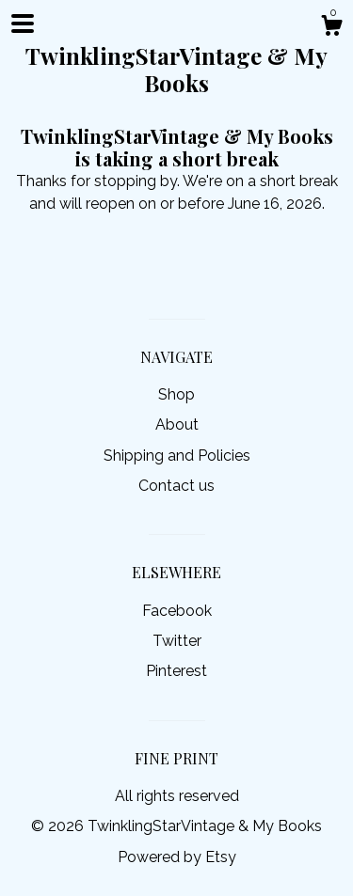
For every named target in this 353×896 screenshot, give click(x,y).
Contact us (176, 486)
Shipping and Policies (177, 455)
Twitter (176, 641)
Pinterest (176, 671)
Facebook (177, 611)
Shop (176, 394)
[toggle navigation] (22, 23)
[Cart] (331, 28)
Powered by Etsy (177, 857)
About (177, 424)
